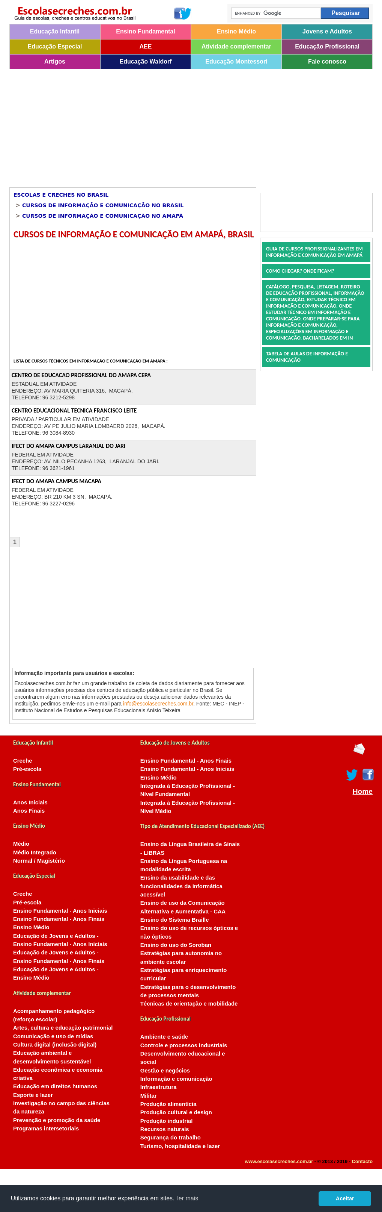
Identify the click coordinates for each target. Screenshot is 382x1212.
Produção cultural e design (176, 1112)
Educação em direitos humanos (55, 1086)
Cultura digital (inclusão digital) (54, 1045)
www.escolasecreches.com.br (279, 1161)
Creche (22, 761)
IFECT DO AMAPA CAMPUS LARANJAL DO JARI (68, 445)
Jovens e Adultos (327, 31)
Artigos (54, 61)
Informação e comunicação (176, 1079)
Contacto (362, 1161)
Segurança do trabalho (170, 1138)
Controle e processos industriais (183, 1045)
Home (363, 791)
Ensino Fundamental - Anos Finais (58, 919)
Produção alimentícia (168, 1104)
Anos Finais (29, 811)
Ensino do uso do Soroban (175, 945)
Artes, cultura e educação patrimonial (63, 1028)
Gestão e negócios (165, 1071)
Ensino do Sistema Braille (174, 920)
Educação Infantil (55, 31)
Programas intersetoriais (46, 1129)
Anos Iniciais (30, 802)
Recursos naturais (164, 1129)
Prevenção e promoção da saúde (56, 1120)
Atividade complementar (236, 46)
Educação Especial (55, 46)
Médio (21, 844)
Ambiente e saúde (164, 1037)
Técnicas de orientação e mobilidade (189, 1004)
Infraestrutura (158, 1087)
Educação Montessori (236, 61)
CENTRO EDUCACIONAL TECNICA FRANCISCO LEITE (74, 410)
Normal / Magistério (39, 861)
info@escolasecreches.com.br (158, 704)
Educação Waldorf (146, 61)
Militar (148, 1096)
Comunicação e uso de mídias (53, 1036)
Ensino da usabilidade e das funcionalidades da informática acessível (181, 886)
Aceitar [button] (345, 1198)
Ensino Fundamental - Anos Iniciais (60, 911)
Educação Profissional (327, 46)
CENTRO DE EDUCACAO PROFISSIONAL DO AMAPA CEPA (81, 375)
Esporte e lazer (33, 1095)
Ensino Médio (236, 31)
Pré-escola (27, 769)
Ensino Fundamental (145, 31)
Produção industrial (166, 1121)
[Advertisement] (173, 125)
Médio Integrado (34, 852)
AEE (146, 46)
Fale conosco (327, 61)
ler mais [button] (187, 1198)
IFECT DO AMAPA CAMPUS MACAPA (56, 481)
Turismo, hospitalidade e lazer (180, 1146)
